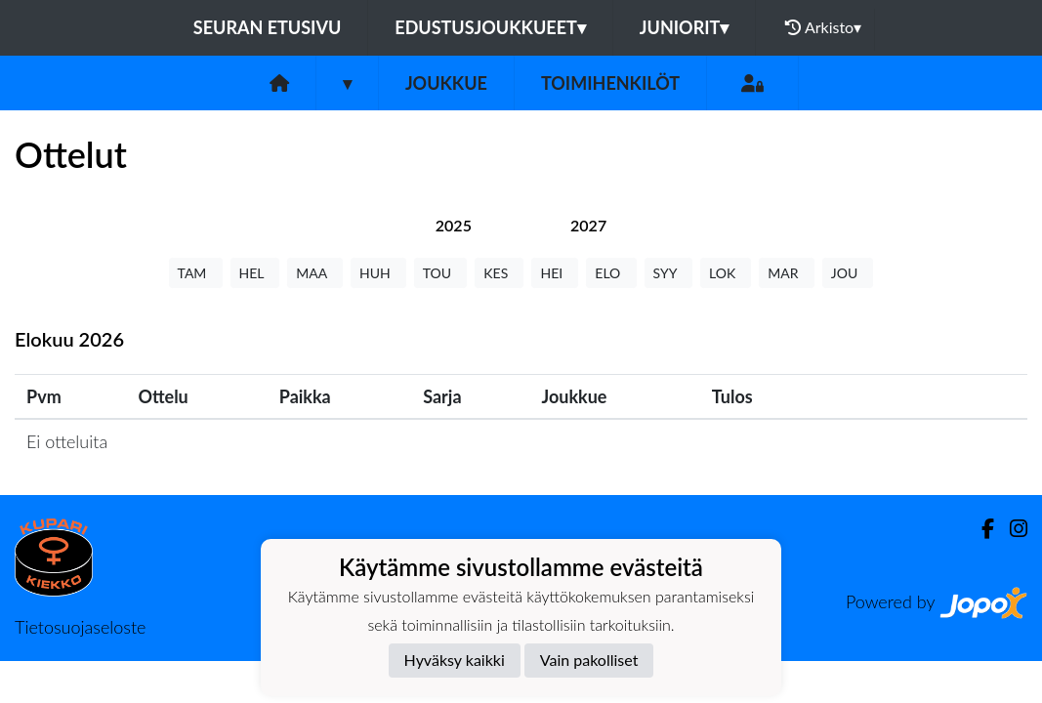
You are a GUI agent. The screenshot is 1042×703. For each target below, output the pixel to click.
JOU (848, 273)
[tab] (453, 225)
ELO (611, 273)
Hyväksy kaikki (454, 659)
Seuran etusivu (267, 27)
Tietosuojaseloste (80, 627)
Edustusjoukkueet (490, 27)
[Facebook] (980, 528)
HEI (554, 273)
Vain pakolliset (589, 659)
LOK (725, 273)
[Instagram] (1010, 528)
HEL (255, 273)
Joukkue (446, 83)
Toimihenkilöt (610, 83)
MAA (315, 273)
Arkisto (823, 27)
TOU (441, 273)
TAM (196, 273)
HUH (378, 273)
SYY (668, 273)
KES (499, 273)
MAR (786, 273)
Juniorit (684, 27)
